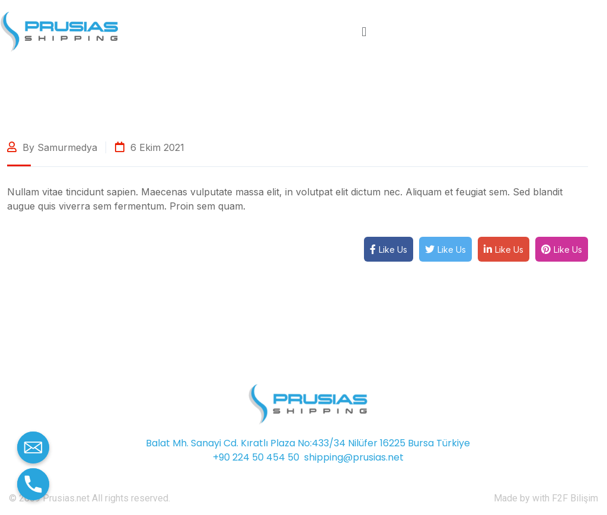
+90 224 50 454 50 (256, 457)
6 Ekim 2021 (149, 147)
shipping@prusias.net (354, 457)
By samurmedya (52, 147)
